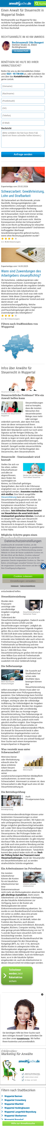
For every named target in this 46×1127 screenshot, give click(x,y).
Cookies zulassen (23, 576)
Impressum (15, 586)
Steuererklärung (8, 497)
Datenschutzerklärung (27, 586)
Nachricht (6, 128)
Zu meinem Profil (21, 51)
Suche (43, 3)
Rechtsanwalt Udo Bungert (28, 42)
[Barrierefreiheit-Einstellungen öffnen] (43, 566)
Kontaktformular (23, 1039)
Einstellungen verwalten (23, 581)
